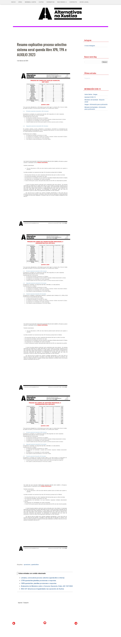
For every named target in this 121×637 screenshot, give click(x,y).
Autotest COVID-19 (90, 97)
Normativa (50, 2)
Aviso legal (84, 2)
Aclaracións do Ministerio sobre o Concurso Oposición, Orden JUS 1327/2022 (47, 586)
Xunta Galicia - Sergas (91, 94)
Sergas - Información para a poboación (96, 104)
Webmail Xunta (30, 2)
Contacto (73, 2)
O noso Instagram (90, 45)
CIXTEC (41, 2)
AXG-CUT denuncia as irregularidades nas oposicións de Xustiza (42, 589)
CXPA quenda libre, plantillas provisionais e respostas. (39, 583)
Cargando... (87, 78)
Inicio (13, 2)
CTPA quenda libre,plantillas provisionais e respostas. (38, 580)
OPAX (20, 2)
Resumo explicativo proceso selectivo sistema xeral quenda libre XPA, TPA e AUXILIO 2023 (42, 49)
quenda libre (35, 564)
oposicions (27, 564)
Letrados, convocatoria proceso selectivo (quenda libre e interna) (42, 578)
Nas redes (62, 2)
